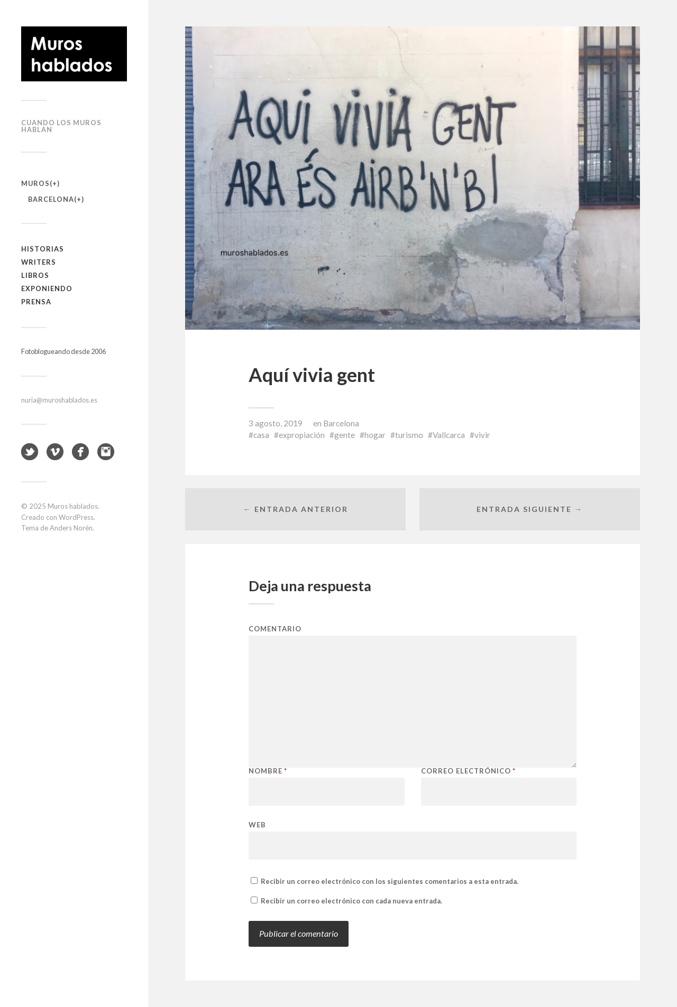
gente (344, 435)
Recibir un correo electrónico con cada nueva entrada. (351, 901)
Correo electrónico (468, 771)
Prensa (36, 301)
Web (257, 824)
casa (261, 435)
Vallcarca (449, 435)
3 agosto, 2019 (276, 423)
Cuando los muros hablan (61, 126)
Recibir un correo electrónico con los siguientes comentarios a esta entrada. (389, 881)
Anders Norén (71, 528)
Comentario (275, 629)
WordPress (76, 517)
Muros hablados (73, 506)
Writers (38, 262)
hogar (375, 435)
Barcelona (51, 199)
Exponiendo (46, 288)
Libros (35, 275)
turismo (409, 435)
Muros (35, 183)
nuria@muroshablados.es (59, 400)
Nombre (268, 771)
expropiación (302, 435)
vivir (482, 435)
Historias (42, 249)
